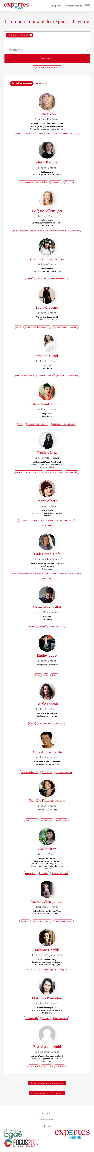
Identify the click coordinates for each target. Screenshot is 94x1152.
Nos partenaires (74, 5)
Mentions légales (46, 1119)
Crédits (47, 1126)
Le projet (56, 5)
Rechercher (47, 58)
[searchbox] (47, 41)
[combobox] (47, 39)
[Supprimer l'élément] (30, 35)
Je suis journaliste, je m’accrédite (47, 1083)
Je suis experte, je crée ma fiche (47, 1093)
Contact (46, 1113)
